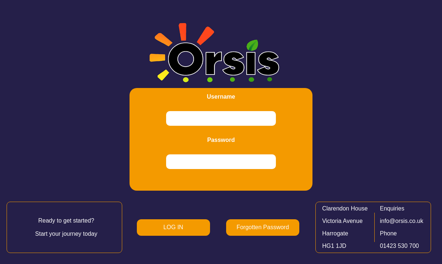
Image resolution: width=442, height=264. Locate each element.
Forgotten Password (262, 227)
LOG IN (173, 227)
